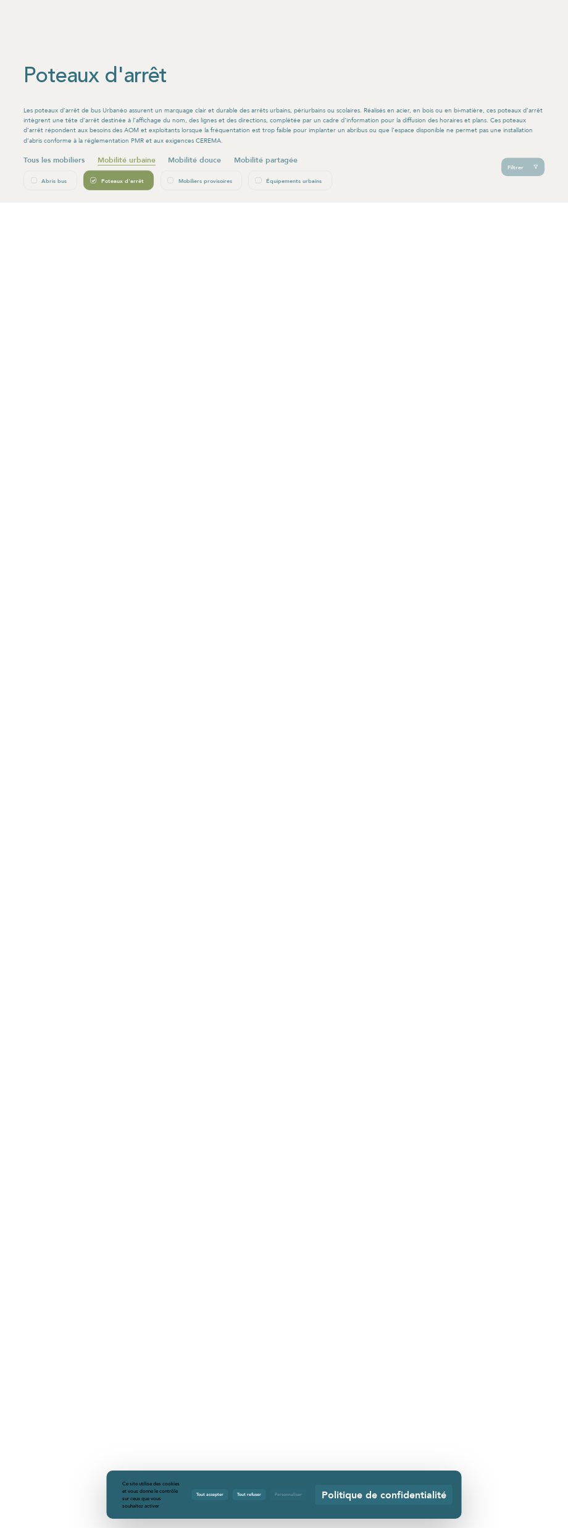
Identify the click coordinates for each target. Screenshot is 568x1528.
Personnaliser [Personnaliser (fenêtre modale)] (288, 1494)
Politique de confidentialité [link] (384, 1494)
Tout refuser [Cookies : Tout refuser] (249, 1494)
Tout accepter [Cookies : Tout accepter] (209, 1494)
